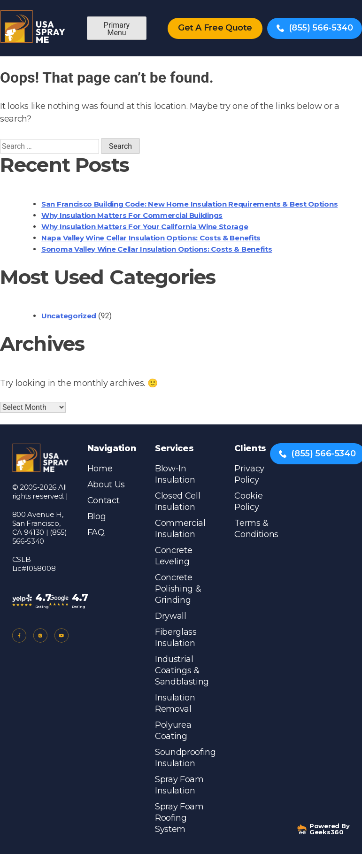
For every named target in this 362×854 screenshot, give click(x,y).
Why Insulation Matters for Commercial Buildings (132, 215)
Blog (96, 516)
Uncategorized (68, 315)
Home (100, 468)
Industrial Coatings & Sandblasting (182, 670)
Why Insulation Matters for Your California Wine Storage (144, 226)
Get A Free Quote (215, 28)
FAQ (96, 532)
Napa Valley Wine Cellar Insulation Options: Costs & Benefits (151, 237)
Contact (103, 500)
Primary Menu (117, 29)
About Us (106, 484)
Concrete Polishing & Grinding (178, 588)
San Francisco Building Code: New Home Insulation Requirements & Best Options (189, 204)
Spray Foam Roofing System (179, 817)
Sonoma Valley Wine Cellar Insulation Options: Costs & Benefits (156, 249)
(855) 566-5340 (315, 28)
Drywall (170, 616)
